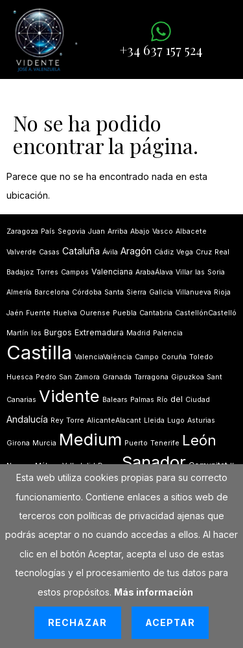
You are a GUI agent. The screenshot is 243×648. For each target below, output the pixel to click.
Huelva (65, 313)
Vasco (162, 231)
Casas (49, 252)
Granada (117, 377)
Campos (75, 272)
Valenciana (112, 271)
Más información (153, 592)
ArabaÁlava (154, 272)
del (176, 399)
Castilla (39, 352)
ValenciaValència (103, 357)
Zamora (87, 377)
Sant (214, 377)
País (48, 231)
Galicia (161, 292)
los (36, 333)
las (200, 272)
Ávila (110, 252)
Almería (19, 292)
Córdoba (87, 292)
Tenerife (164, 443)
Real (221, 252)
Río (162, 400)
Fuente (38, 313)
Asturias (201, 420)
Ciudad (197, 400)
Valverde (21, 252)
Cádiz (164, 252)
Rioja (222, 292)
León (199, 440)
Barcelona (51, 292)
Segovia (72, 231)
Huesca (19, 377)
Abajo (140, 231)
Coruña (174, 357)
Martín (17, 333)
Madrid (138, 333)
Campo (147, 357)
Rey (57, 420)
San (65, 377)
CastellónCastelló (206, 313)
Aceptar (170, 622)
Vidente (69, 396)
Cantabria (155, 313)
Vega (184, 252)
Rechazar (77, 622)
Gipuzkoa (187, 377)
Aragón (136, 250)
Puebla (125, 313)
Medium (90, 439)
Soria (216, 272)
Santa (114, 292)
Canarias (21, 400)
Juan (96, 231)
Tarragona (151, 377)
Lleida (154, 420)
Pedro (46, 377)
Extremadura (99, 332)
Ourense (95, 313)
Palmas (142, 400)
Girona (18, 443)
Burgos (58, 332)
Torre (75, 420)
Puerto (136, 443)
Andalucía (27, 419)
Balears (115, 400)
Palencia (168, 333)
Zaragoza (22, 231)
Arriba (118, 231)
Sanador (154, 462)
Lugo (176, 420)
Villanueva (193, 292)
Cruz (204, 252)
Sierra (136, 292)
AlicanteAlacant (114, 420)
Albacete (191, 231)
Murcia (44, 443)
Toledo (201, 357)
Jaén (14, 313)
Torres (47, 272)
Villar (184, 272)
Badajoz (20, 272)
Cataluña (81, 250)
